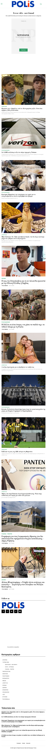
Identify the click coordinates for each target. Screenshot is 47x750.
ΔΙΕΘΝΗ (4, 278)
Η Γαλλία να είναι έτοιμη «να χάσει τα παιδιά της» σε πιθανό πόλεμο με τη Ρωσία (23, 325)
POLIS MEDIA (5, 285)
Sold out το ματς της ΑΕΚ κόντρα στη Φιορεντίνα (17, 452)
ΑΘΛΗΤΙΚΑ (4, 106)
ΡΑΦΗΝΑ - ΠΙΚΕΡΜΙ (7, 533)
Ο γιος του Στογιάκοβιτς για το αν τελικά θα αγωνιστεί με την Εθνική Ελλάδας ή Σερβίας (23, 282)
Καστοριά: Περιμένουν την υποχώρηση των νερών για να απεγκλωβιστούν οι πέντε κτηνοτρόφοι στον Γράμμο (19, 195)
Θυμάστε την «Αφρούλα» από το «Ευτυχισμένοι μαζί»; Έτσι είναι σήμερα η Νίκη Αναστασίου (22, 109)
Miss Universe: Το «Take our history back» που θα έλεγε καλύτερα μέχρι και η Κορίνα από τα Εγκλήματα (23, 237)
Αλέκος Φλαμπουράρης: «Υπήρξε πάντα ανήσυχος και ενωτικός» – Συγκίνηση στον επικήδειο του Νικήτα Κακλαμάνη (23, 584)
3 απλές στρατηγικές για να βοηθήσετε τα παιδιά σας (18, 367)
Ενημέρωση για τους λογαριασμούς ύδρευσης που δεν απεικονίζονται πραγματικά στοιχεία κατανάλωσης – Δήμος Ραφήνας (23, 538)
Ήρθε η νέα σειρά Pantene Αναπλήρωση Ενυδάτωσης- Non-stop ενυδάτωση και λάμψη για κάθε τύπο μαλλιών (22, 494)
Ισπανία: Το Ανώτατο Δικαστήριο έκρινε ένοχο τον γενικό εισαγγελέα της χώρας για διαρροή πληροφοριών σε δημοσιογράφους (23, 410)
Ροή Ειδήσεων (5, 150)
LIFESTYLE (4, 234)
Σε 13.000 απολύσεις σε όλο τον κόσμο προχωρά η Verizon (19, 152)
